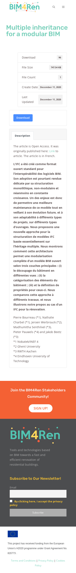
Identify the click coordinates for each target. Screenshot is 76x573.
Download (23, 117)
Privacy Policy (46, 560)
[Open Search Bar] (53, 7)
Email (13, 487)
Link (52, 151)
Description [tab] (22, 135)
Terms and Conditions (23, 560)
